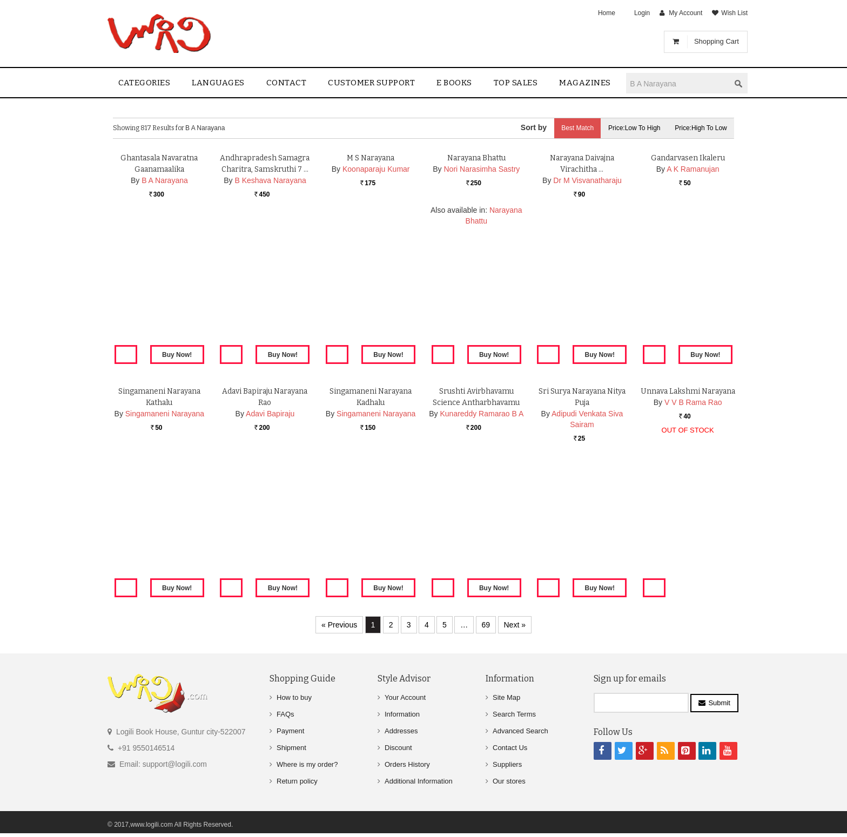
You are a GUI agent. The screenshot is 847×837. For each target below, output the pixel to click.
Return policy (297, 781)
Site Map (506, 697)
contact (286, 82)
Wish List (734, 13)
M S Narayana (371, 283)
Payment (290, 731)
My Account (685, 13)
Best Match (572, 128)
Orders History (407, 764)
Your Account (405, 697)
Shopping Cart (716, 41)
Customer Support (371, 82)
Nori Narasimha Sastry (482, 295)
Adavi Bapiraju (270, 539)
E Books (454, 82)
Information (402, 714)
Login (642, 13)
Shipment (291, 748)
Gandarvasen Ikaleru (688, 283)
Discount (398, 748)
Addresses (401, 731)
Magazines (585, 82)
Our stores (509, 781)
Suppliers (507, 764)
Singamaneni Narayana (164, 539)
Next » (515, 624)
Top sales (516, 82)
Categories (144, 82)
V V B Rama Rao (693, 528)
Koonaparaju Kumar (376, 295)
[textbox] (678, 83)
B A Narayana (165, 306)
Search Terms (514, 714)
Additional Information (419, 781)
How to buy (294, 697)
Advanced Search (520, 731)
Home (606, 13)
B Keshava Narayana (270, 306)
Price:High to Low (700, 128)
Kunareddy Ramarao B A (481, 539)
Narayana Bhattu (476, 283)
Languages (218, 82)
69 (486, 624)
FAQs (285, 714)
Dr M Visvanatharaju (587, 306)
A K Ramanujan (693, 295)
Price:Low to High (632, 128)
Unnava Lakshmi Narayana (688, 517)
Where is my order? (307, 764)
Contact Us (510, 748)
